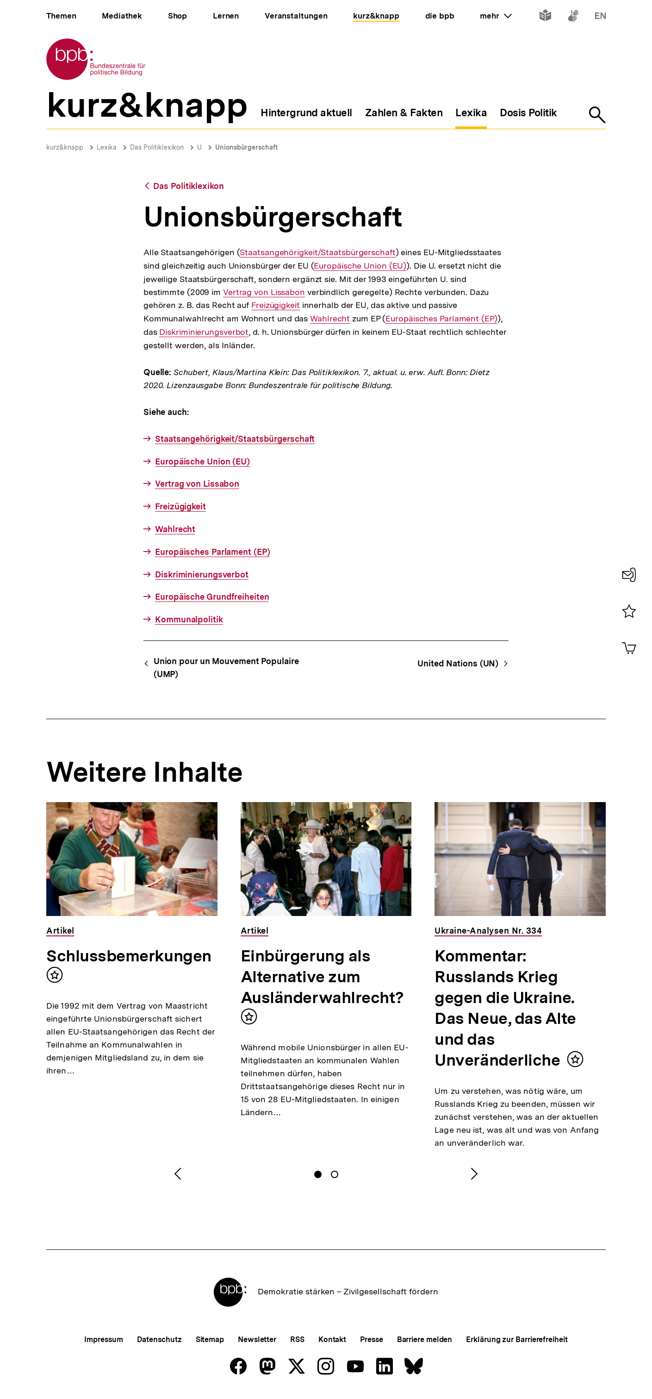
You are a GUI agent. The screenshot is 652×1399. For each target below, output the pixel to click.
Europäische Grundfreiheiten (212, 597)
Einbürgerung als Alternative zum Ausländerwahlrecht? (322, 976)
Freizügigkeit (275, 305)
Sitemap (210, 1339)
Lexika (107, 147)
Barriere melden (425, 1339)
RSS (297, 1339)
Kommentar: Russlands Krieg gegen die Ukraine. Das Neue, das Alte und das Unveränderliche (505, 1008)
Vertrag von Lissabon (264, 292)
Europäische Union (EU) (360, 266)
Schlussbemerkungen (128, 956)
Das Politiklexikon (157, 147)
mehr (495, 15)
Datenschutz (159, 1339)
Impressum (103, 1339)
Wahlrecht (330, 319)
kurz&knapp (64, 147)
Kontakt (332, 1339)
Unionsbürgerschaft (246, 147)
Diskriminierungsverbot (203, 332)
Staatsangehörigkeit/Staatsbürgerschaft (317, 252)
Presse (371, 1339)
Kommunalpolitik (189, 619)
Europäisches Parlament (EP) (441, 319)
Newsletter (257, 1339)
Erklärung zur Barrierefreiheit (516, 1339)
